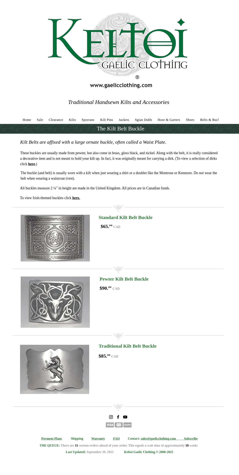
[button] (55, 238)
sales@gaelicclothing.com (158, 438)
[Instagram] (111, 417)
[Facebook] (118, 417)
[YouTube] (125, 417)
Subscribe (191, 438)
